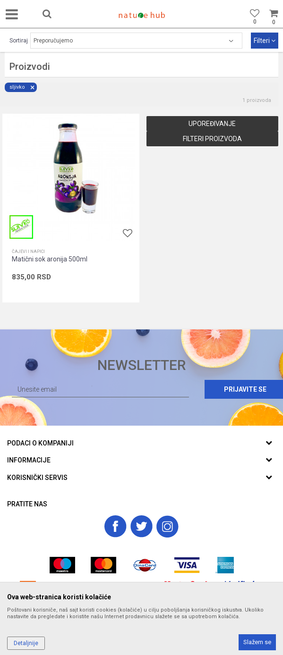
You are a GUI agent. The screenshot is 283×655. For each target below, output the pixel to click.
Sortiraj (18, 40)
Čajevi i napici (28, 251)
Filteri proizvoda (212, 139)
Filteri (264, 40)
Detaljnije (26, 643)
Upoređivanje (212, 123)
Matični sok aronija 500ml (49, 259)
